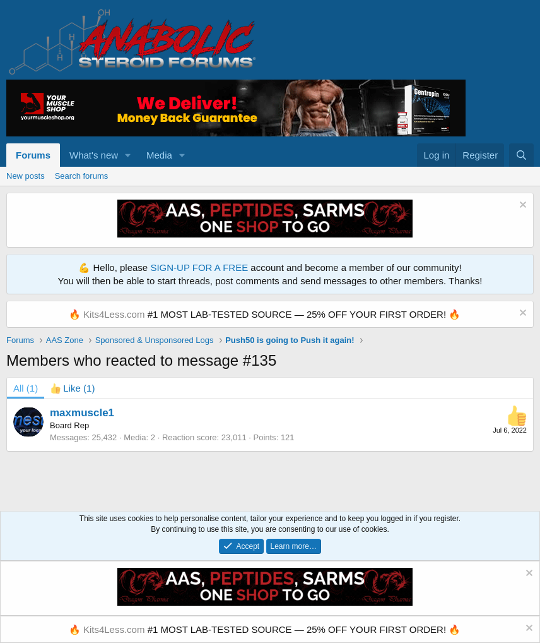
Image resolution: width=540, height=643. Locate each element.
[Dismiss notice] (521, 206)
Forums (33, 155)
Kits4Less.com (114, 314)
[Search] (521, 155)
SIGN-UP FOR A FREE (199, 267)
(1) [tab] (25, 388)
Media (159, 155)
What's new (93, 155)
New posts (25, 176)
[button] (128, 155)
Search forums (82, 176)
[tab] (72, 388)
